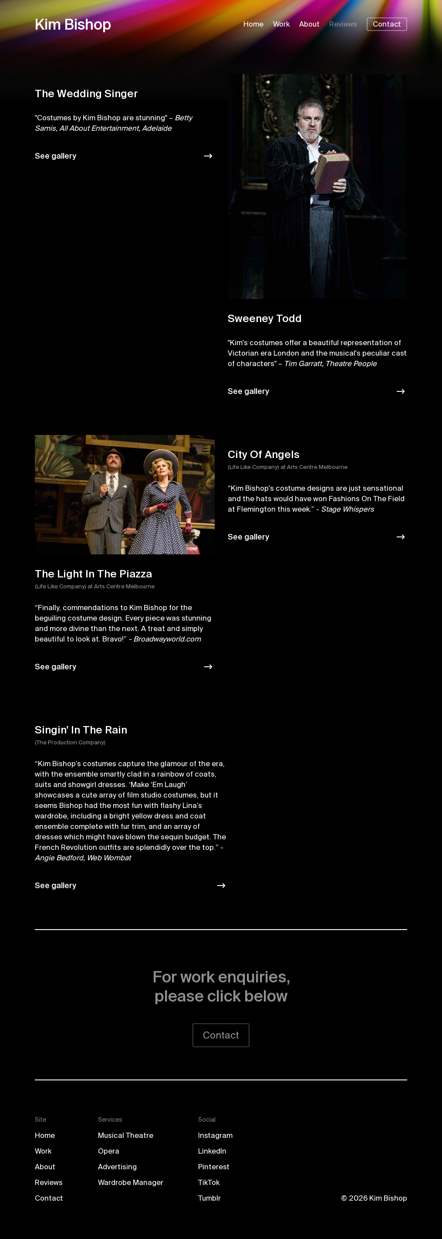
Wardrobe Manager (130, 1183)
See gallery (55, 156)
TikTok (208, 1183)
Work (281, 24)
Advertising (117, 1167)
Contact (387, 24)
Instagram (215, 1136)
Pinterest (213, 1167)
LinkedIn (212, 1151)
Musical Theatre (125, 1136)
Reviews (343, 24)
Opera (108, 1151)
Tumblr (209, 1199)
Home (253, 24)
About (309, 24)
